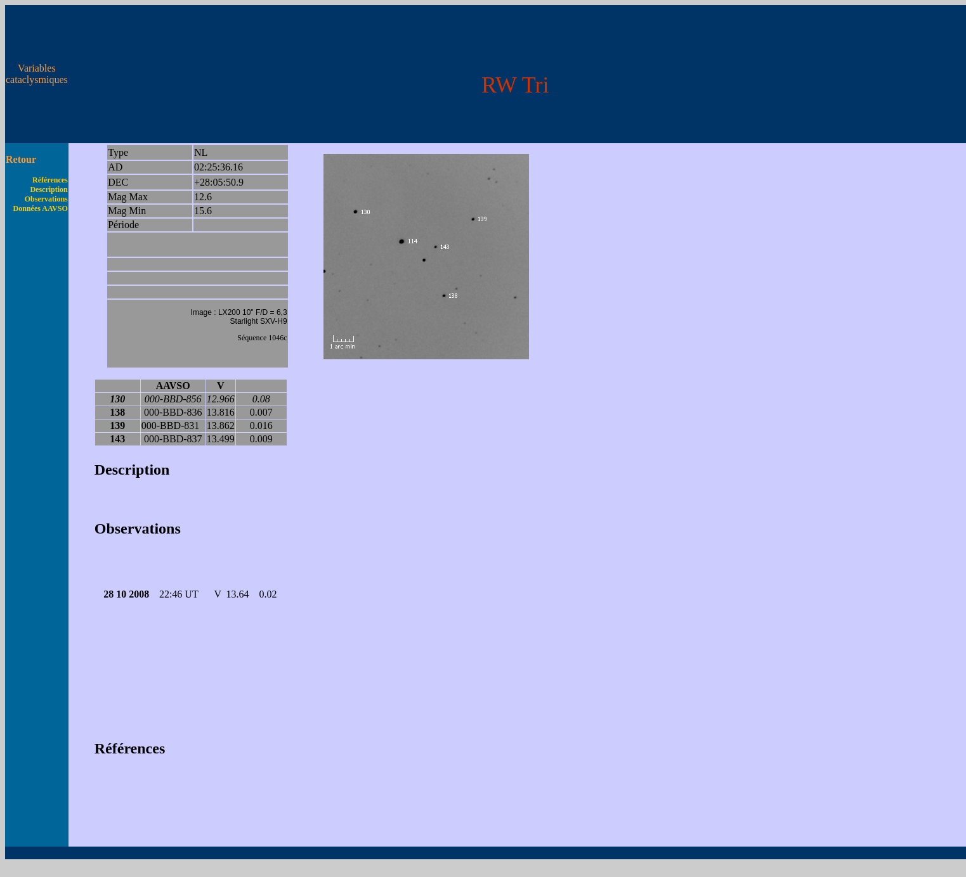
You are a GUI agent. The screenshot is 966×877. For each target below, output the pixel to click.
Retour (21, 159)
